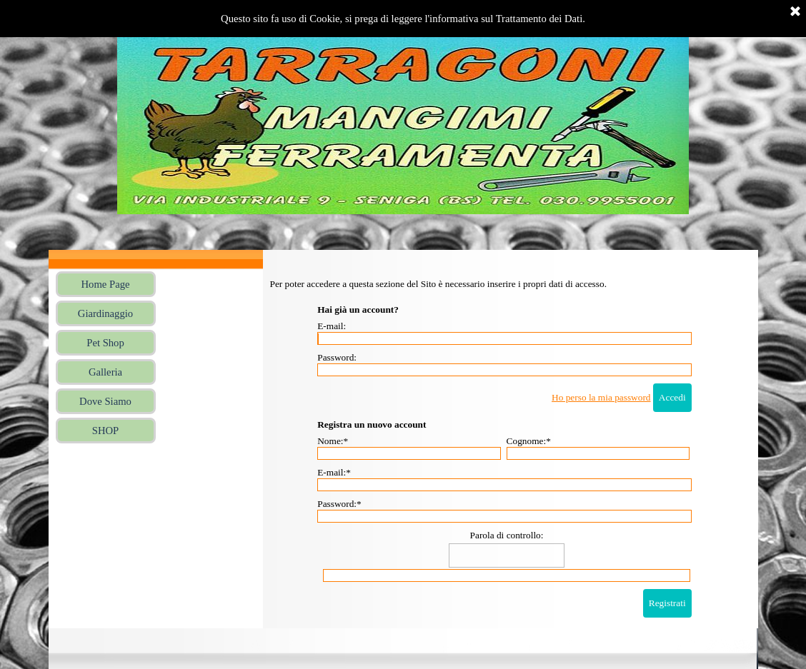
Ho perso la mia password (601, 397)
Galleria (105, 372)
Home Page (105, 284)
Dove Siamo (105, 401)
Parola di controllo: (507, 535)
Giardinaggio (105, 313)
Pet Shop (105, 342)
